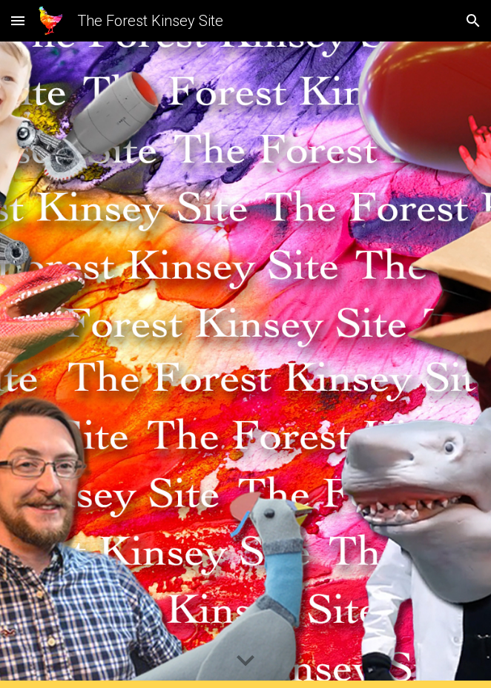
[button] (18, 20)
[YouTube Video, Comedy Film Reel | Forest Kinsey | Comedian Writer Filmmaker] (245, 365)
